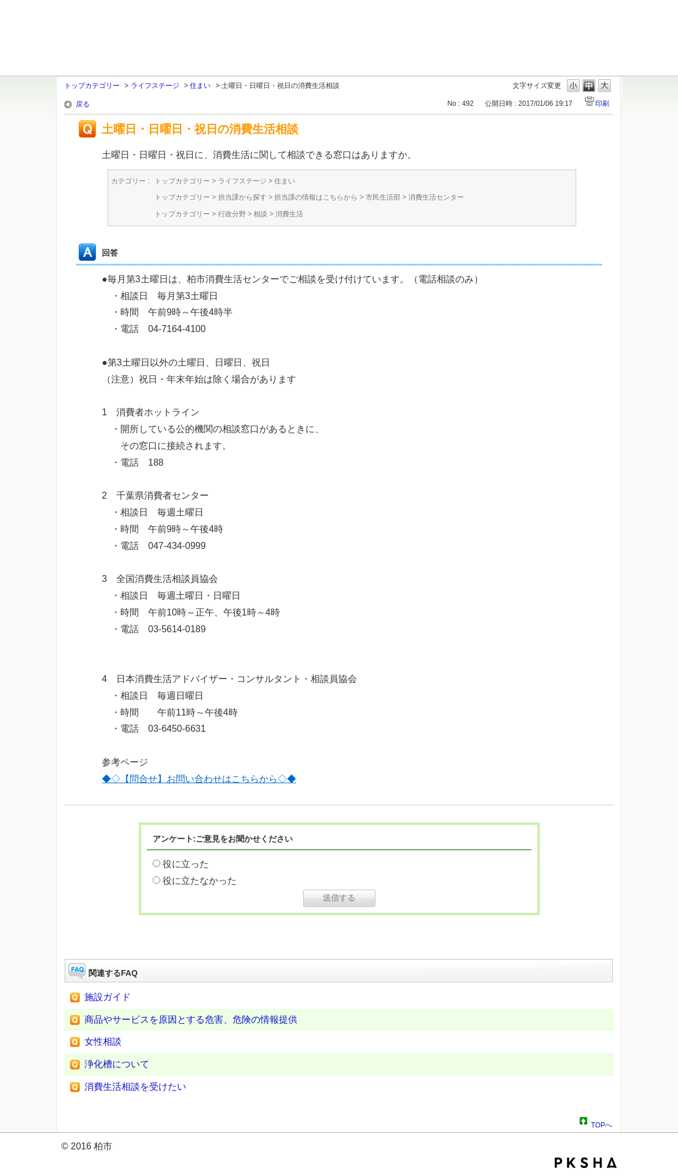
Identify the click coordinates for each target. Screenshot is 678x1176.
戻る (83, 104)
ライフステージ (155, 86)
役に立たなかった (200, 881)
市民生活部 (383, 197)
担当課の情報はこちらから (316, 197)
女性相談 (102, 1041)
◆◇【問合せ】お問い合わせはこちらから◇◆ (199, 779)
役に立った (186, 864)
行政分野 (232, 214)
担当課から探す (242, 197)
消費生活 (289, 214)
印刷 (602, 103)
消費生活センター (436, 197)
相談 (260, 214)
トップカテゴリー (92, 86)
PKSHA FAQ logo (586, 1162)
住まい (200, 86)
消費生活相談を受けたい (135, 1087)
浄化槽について (116, 1064)
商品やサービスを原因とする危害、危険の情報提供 (190, 1019)
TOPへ (601, 1123)
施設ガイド (107, 997)
